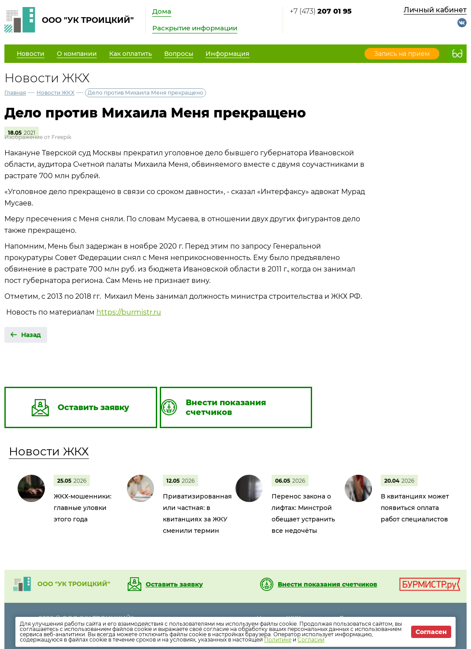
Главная (15, 92)
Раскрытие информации (194, 28)
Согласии (311, 639)
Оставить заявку (174, 584)
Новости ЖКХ (55, 92)
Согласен (431, 632)
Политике (277, 639)
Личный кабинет (435, 10)
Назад (31, 335)
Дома (161, 11)
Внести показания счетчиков (327, 584)
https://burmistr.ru (128, 312)
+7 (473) (321, 11)
